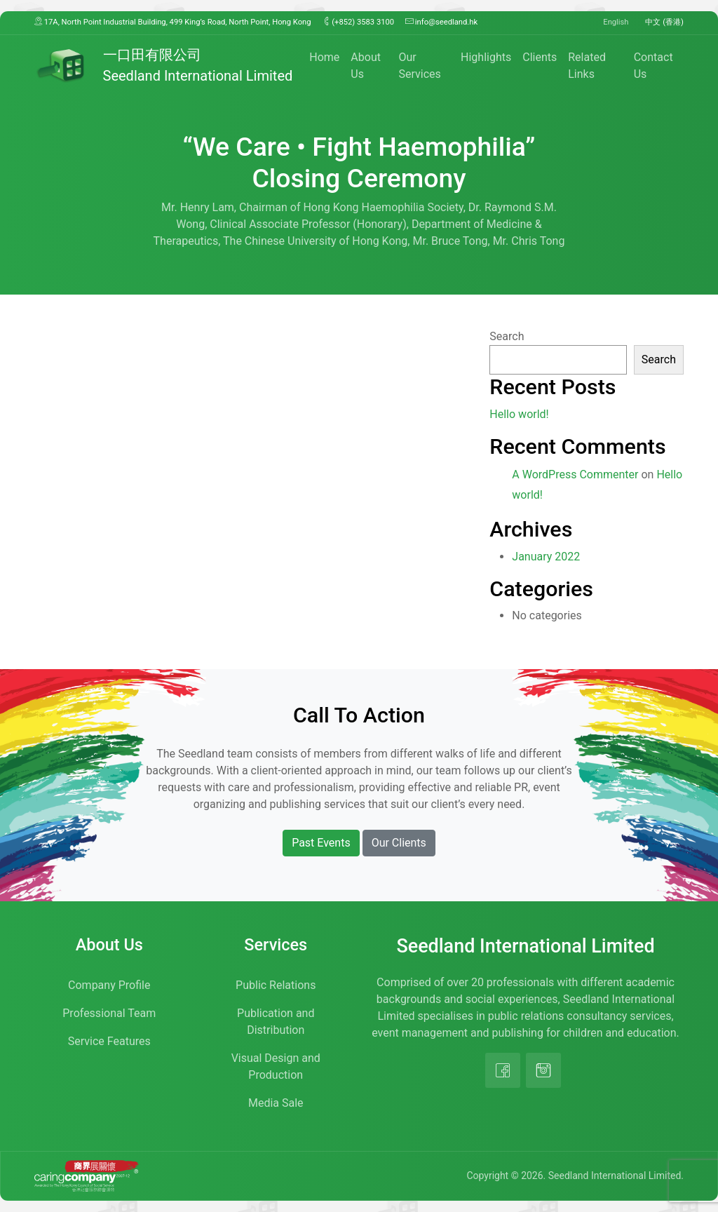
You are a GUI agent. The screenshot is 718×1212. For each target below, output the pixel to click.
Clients (539, 57)
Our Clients (399, 842)
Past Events (321, 842)
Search (506, 336)
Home (324, 57)
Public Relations (276, 985)
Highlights (486, 57)
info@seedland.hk (441, 22)
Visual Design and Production (275, 1066)
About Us (366, 65)
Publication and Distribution (275, 1021)
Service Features (109, 1041)
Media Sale (276, 1103)
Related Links (587, 65)
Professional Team (109, 1013)
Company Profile (109, 985)
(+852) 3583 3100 (359, 22)
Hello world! (518, 414)
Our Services (419, 65)
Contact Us (653, 65)
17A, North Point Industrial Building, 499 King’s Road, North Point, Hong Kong (172, 22)
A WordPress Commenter (575, 474)
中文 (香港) (664, 22)
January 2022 (546, 556)
